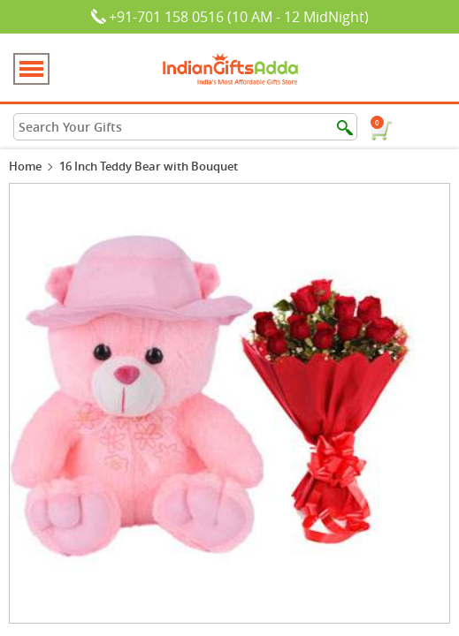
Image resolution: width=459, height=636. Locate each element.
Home (25, 166)
